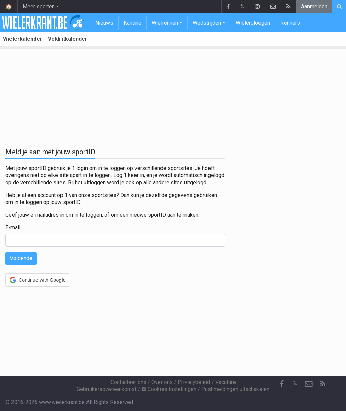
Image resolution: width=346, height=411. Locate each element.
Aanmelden (314, 6)
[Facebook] (282, 384)
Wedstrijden (207, 23)
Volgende (21, 258)
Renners (290, 23)
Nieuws (104, 23)
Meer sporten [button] (39, 6)
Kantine (132, 23)
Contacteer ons (128, 382)
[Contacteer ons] (309, 384)
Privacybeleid (194, 382)
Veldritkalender (68, 39)
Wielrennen (165, 23)
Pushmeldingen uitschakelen (235, 389)
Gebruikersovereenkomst (107, 389)
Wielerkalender (22, 39)
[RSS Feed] (322, 384)
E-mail (12, 227)
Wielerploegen (253, 23)
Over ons (162, 382)
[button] (37, 280)
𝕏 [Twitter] (295, 384)
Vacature (225, 382)
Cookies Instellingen (169, 389)
